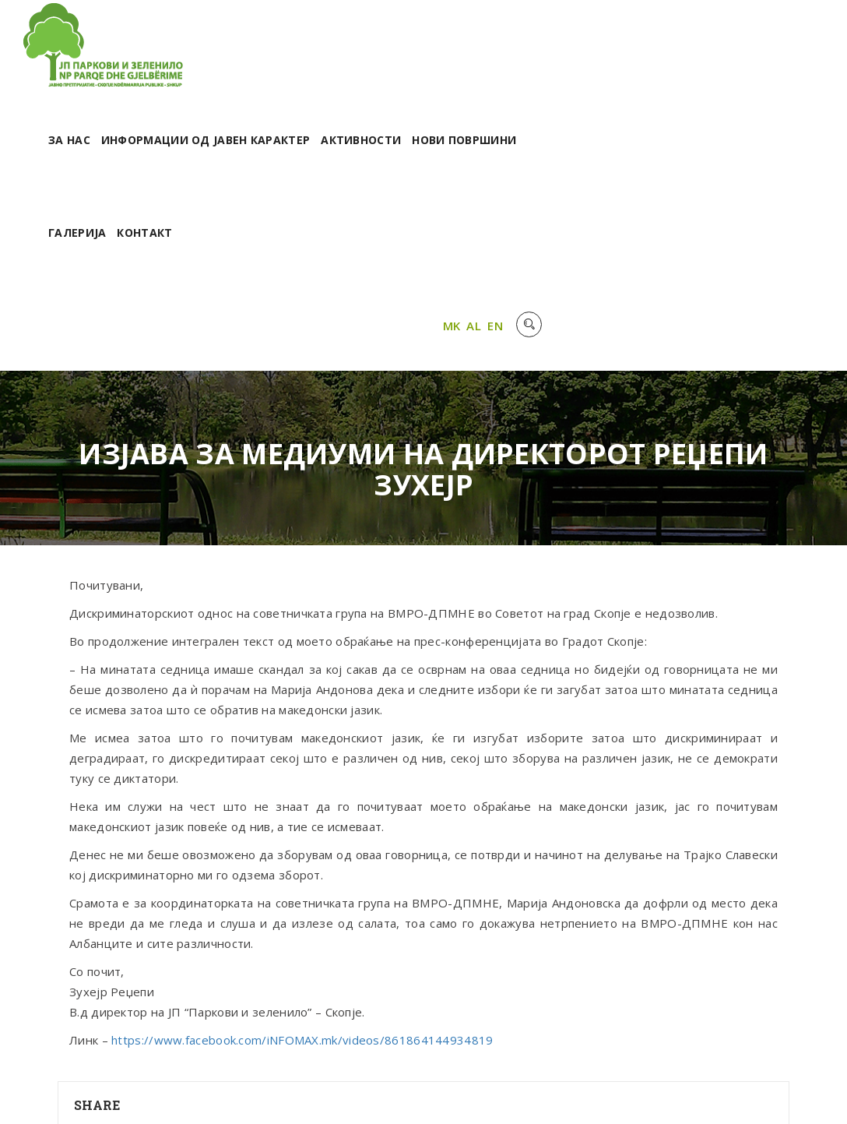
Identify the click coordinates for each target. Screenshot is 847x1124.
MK (724, 240)
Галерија (352, 145)
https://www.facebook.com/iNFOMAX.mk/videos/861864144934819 (302, 956)
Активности (636, 52)
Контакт (419, 145)
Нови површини (739, 52)
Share (97, 1021)
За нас (344, 52)
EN (768, 240)
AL (747, 240)
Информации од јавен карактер (479, 52)
